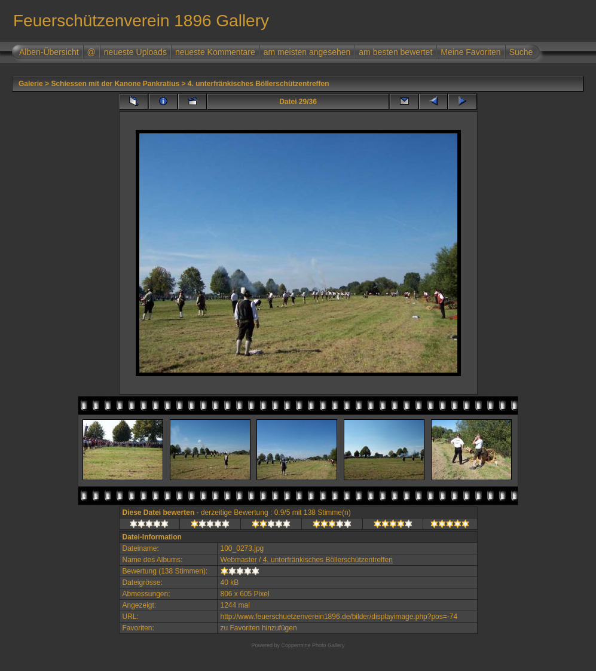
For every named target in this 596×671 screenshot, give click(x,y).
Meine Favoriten (470, 52)
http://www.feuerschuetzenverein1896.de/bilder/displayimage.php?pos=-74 (339, 616)
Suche (521, 52)
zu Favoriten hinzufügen (259, 628)
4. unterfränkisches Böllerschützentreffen (258, 84)
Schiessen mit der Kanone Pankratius (115, 84)
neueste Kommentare (215, 52)
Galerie (31, 84)
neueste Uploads (135, 52)
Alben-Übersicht (49, 52)
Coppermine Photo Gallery (312, 645)
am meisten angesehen (307, 52)
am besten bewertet (395, 52)
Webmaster (239, 560)
